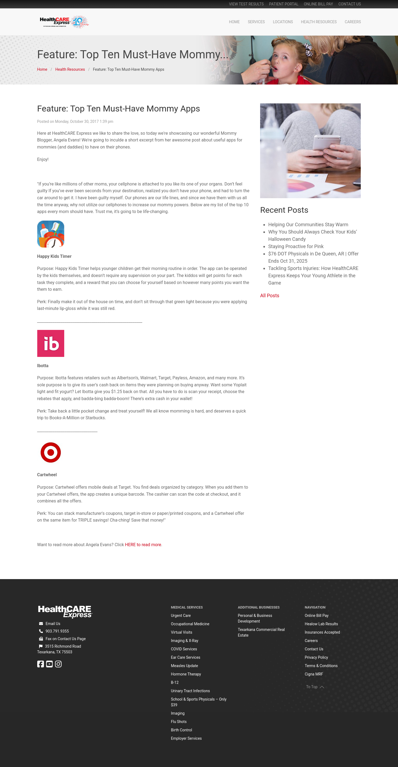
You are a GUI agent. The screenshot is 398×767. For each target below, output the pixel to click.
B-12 (175, 682)
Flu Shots (179, 721)
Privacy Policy (316, 657)
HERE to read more (143, 544)
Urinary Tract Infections (190, 691)
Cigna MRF (314, 674)
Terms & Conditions (321, 666)
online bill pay (318, 4)
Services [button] (256, 22)
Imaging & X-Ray (184, 640)
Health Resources (319, 22)
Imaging (178, 713)
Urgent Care (181, 615)
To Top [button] (315, 687)
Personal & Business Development (255, 618)
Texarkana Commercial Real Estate (261, 632)
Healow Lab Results (321, 624)
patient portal (283, 4)
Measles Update (184, 666)
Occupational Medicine (190, 624)
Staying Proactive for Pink (296, 246)
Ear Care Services (185, 657)
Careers (353, 22)
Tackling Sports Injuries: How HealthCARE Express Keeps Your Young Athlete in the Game (313, 275)
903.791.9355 (57, 631)
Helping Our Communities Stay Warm (308, 224)
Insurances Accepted (322, 632)
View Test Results (246, 4)
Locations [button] (283, 22)
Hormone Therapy (186, 674)
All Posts (269, 295)
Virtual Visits (181, 632)
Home (234, 22)
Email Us (53, 623)
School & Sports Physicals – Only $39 (199, 702)
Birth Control (181, 730)
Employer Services (186, 738)
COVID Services (184, 649)
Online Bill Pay (317, 615)
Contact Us (349, 4)
